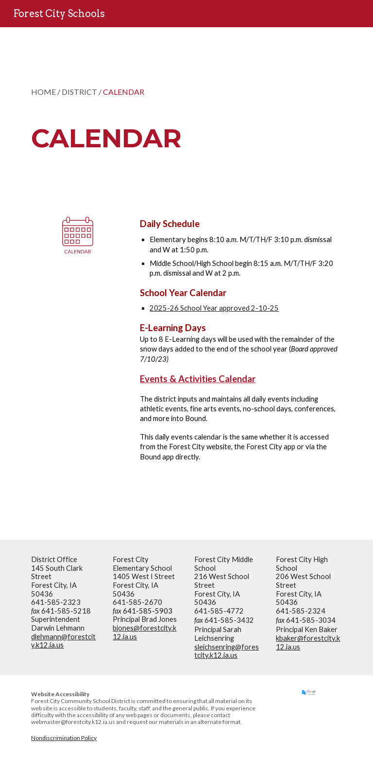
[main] (159, 114)
